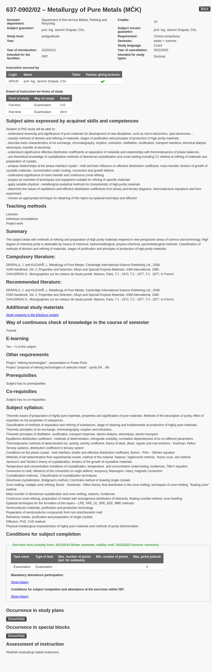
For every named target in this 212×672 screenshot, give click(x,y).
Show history (20, 582)
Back (205, 9)
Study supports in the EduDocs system (32, 315)
